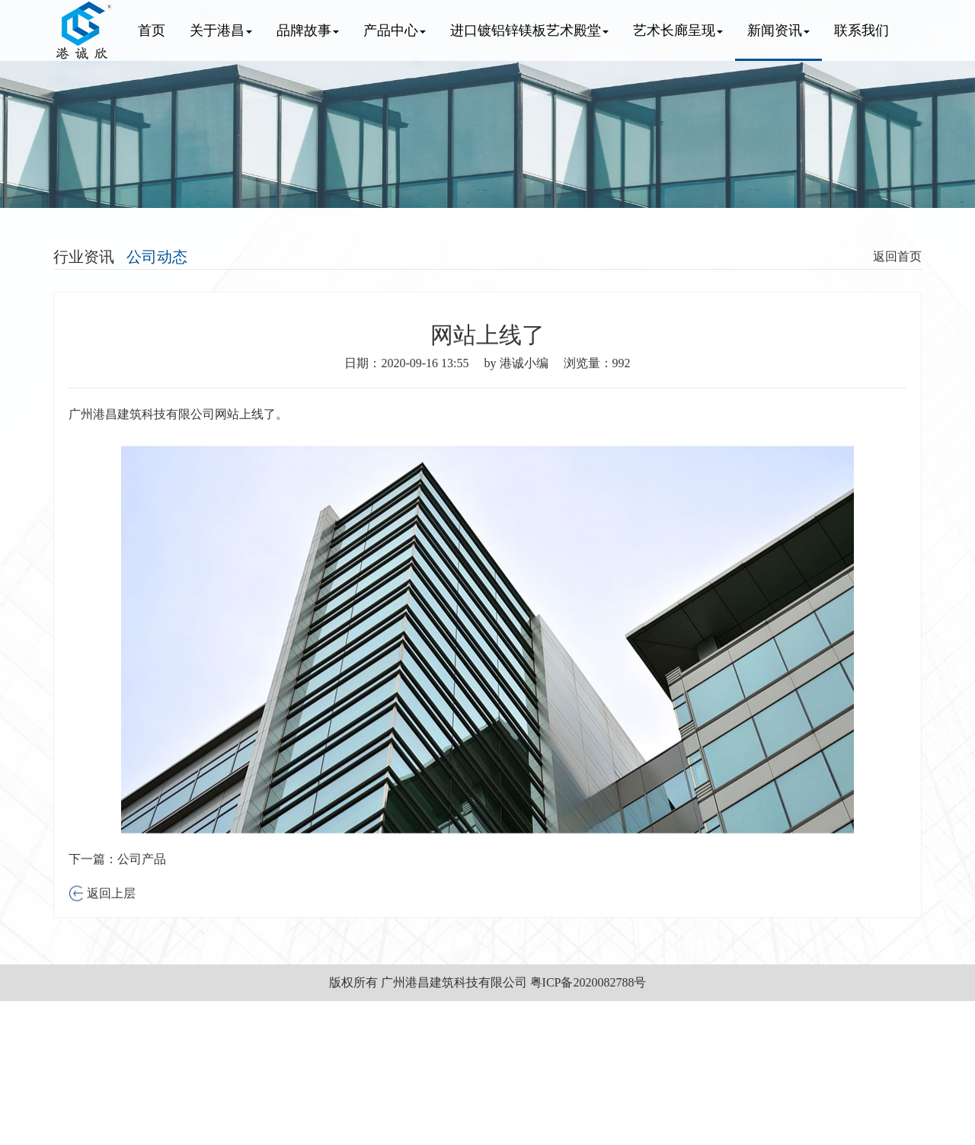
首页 (151, 30)
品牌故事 (308, 30)
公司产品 (141, 885)
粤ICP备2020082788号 (588, 982)
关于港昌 (221, 30)
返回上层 (110, 919)
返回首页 (897, 256)
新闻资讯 (778, 30)
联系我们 (861, 30)
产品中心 (394, 30)
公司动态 (156, 256)
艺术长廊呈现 (678, 30)
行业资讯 (83, 256)
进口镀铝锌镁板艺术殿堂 (529, 30)
